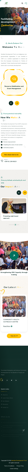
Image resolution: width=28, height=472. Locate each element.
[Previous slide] (11, 103)
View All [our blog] (14, 336)
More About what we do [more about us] (11, 155)
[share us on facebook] (2, 386)
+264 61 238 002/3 (10, 161)
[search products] (22, 3)
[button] (9, 224)
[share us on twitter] (11, 386)
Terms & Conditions (9, 466)
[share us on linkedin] (16, 386)
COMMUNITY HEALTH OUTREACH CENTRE (11, 326)
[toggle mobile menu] (26, 3)
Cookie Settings (14, 468)
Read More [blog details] (7, 332)
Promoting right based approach (10, 217)
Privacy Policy (20, 466)
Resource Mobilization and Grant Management (14, 87)
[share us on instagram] (7, 386)
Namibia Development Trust (19, 460)
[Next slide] (17, 103)
